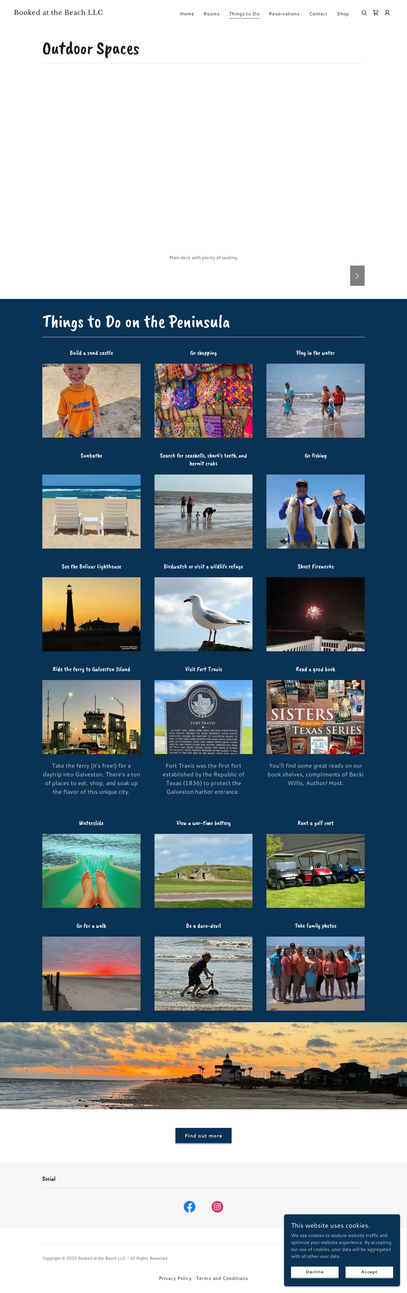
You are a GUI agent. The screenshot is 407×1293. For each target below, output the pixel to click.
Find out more (203, 1135)
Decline (315, 1271)
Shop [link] (343, 13)
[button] (387, 13)
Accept (369, 1271)
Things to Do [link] (244, 13)
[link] (67, 13)
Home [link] (187, 13)
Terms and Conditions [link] (222, 1278)
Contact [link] (318, 13)
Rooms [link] (212, 13)
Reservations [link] (284, 13)
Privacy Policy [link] (175, 1278)
